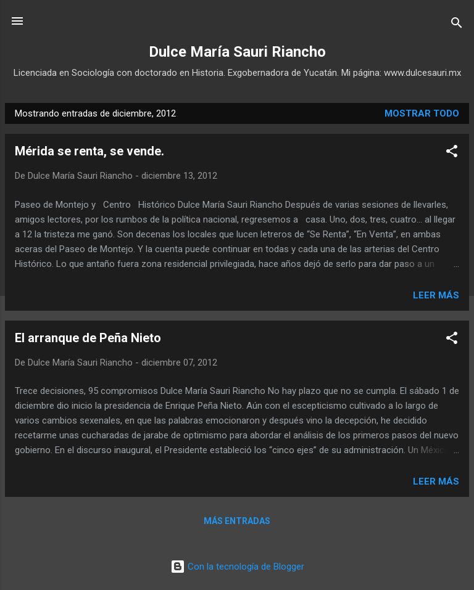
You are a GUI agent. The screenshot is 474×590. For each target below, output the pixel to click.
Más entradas (237, 521)
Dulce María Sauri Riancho (237, 51)
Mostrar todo (422, 113)
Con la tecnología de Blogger (237, 566)
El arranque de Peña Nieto (88, 337)
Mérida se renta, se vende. (89, 151)
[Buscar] (456, 25)
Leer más (436, 295)
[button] (451, 153)
